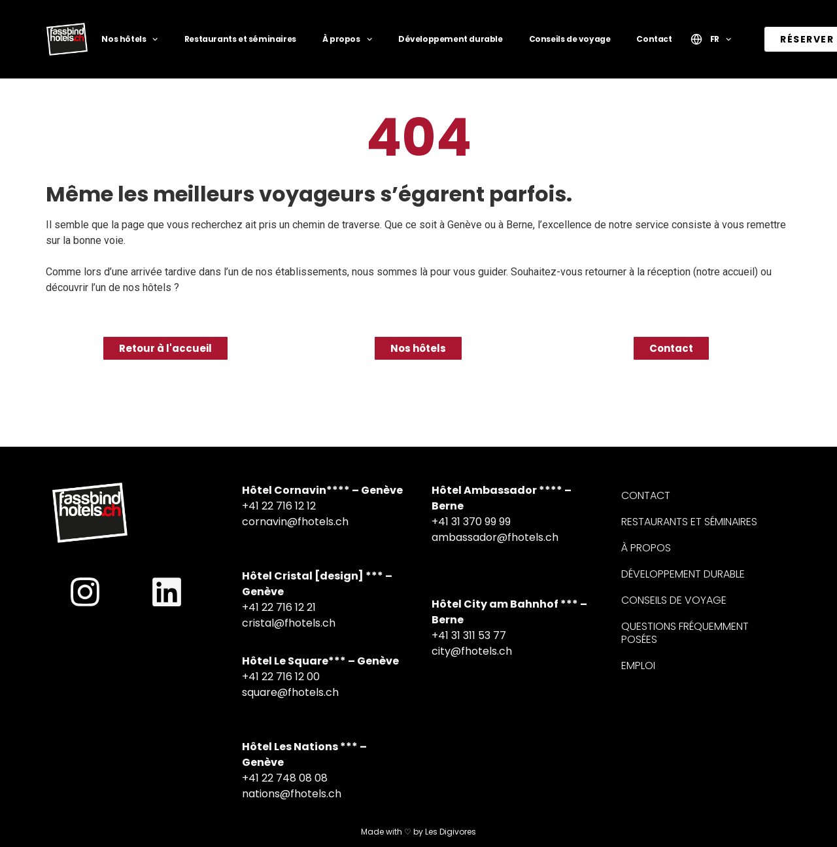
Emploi (638, 665)
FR (721, 39)
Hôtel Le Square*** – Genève (320, 660)
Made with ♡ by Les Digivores (418, 831)
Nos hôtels (129, 39)
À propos (347, 39)
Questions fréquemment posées (685, 633)
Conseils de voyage (570, 38)
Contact (654, 38)
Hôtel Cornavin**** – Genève (322, 490)
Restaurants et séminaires (240, 38)
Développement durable (450, 38)
